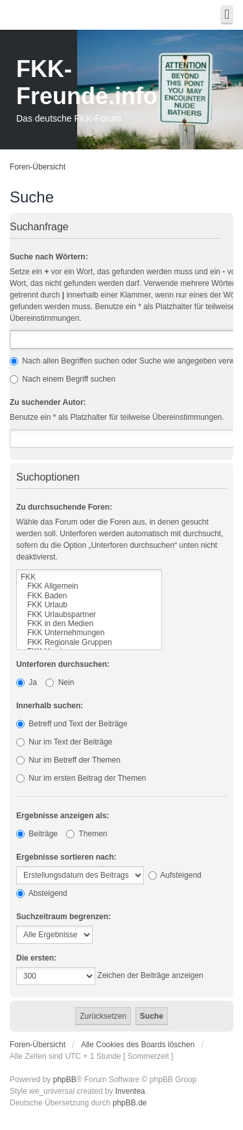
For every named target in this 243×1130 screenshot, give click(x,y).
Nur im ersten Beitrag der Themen (81, 778)
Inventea (130, 1091)
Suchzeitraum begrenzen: (63, 916)
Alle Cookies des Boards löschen (137, 1044)
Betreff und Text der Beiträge (72, 723)
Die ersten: (36, 957)
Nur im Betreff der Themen (68, 760)
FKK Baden (89, 595)
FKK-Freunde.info (86, 82)
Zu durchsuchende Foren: (64, 507)
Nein (59, 682)
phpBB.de (130, 1102)
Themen (86, 833)
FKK (89, 576)
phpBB (64, 1079)
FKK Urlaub (89, 604)
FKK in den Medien (89, 623)
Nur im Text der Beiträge (64, 741)
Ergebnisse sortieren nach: (66, 857)
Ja (26, 682)
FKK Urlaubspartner (89, 614)
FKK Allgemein (89, 586)
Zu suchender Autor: (48, 402)
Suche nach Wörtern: (49, 256)
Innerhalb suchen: (49, 705)
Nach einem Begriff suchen (62, 379)
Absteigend (41, 893)
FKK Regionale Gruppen (89, 642)
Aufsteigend (175, 875)
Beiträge (37, 833)
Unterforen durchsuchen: (63, 664)
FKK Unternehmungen (89, 632)
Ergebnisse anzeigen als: (62, 815)
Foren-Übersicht (37, 166)
